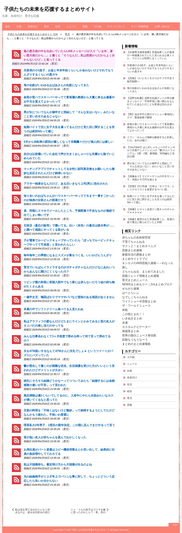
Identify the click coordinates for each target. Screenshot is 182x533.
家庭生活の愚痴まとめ (136, 254)
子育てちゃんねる (133, 241)
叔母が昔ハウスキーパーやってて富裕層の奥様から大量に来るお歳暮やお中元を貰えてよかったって (150, 127)
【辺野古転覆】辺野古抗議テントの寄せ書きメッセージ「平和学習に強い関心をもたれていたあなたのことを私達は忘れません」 (150, 103)
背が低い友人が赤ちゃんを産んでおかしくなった (55, 437)
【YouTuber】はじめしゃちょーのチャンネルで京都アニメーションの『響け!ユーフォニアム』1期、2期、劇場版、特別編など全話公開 (151, 152)
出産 (19, 26)
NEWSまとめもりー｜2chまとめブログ (147, 284)
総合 (7, 26)
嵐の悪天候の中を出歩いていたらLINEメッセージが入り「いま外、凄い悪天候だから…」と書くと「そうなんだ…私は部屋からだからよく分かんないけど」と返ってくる (69, 55)
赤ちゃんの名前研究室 (136, 237)
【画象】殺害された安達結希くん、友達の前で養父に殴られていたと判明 (150, 221)
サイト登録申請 (139, 26)
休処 (125, 309)
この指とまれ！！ (133, 314)
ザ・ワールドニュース (136, 305)
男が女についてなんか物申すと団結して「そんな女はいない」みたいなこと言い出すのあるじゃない (150, 166)
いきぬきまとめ (132, 318)
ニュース (71, 26)
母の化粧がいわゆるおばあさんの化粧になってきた (56, 85)
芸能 (84, 26)
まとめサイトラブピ (135, 258)
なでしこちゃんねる (135, 297)
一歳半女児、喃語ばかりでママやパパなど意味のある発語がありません (69, 297)
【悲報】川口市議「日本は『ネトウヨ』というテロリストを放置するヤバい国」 (150, 188)
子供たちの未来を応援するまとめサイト (50, 9)
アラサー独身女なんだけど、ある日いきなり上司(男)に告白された (66, 183)
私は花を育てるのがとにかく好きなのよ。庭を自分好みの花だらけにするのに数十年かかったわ (32, 511)
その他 (97, 26)
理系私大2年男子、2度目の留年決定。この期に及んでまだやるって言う (69, 425)
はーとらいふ (130, 292)
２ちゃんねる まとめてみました (143, 271)
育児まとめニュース (135, 280)
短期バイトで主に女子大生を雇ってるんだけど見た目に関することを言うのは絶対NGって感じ (150, 199)
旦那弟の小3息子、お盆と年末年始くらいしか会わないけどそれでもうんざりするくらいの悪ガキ (150, 68)
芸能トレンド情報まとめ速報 (140, 275)
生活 (57, 26)
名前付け (33, 26)
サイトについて (116, 26)
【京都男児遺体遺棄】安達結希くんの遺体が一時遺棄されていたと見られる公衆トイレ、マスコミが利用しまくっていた (150, 55)
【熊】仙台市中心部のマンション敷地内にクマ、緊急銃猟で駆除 (150, 116)
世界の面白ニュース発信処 (139, 335)
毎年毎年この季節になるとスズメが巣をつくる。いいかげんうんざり (68, 255)
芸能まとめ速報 (132, 250)
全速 (125, 322)
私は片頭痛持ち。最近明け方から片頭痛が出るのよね (58, 464)
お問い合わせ (162, 26)
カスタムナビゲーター (136, 326)
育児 (46, 26)
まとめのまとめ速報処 (136, 343)
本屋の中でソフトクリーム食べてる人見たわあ (53, 309)
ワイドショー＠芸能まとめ (139, 301)
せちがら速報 (130, 288)
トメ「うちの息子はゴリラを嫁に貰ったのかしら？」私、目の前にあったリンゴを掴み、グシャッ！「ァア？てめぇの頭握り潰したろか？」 (88, 511)
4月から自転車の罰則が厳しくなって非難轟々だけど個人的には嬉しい (68, 141)
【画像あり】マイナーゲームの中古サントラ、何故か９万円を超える (150, 178)
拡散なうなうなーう (135, 339)
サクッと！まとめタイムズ (139, 246)
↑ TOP (174, 525)
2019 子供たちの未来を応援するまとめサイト (88, 530)
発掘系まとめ (130, 331)
